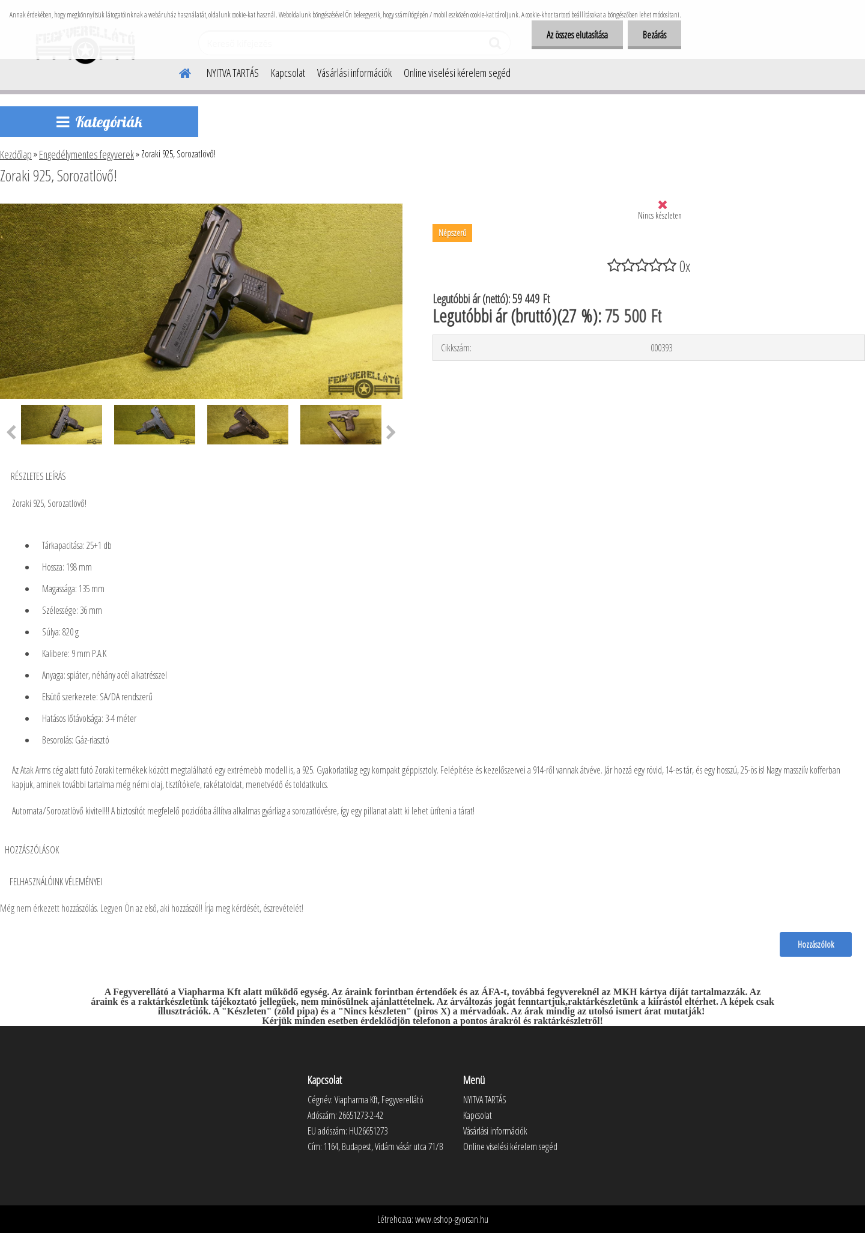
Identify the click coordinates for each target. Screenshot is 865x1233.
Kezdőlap (16, 154)
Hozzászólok (816, 944)
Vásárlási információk (354, 72)
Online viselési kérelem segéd (457, 72)
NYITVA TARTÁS (233, 72)
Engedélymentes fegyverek (86, 154)
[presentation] (391, 433)
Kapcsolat (288, 72)
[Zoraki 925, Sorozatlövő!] (201, 208)
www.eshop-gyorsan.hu (451, 1219)
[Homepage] (178, 71)
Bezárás (654, 34)
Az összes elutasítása (577, 34)
